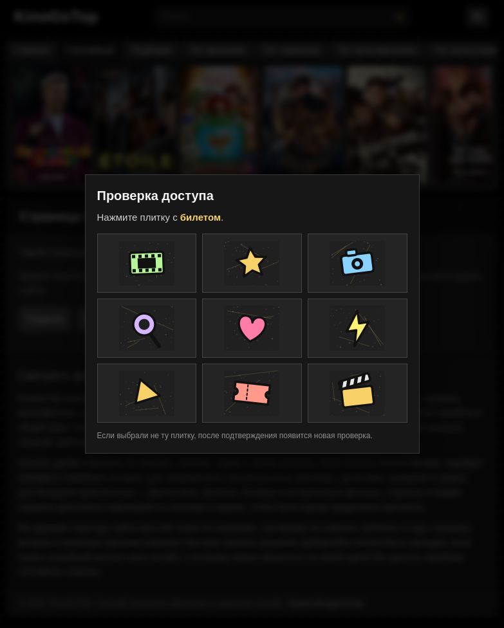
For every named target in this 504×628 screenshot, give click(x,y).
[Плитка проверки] (147, 263)
